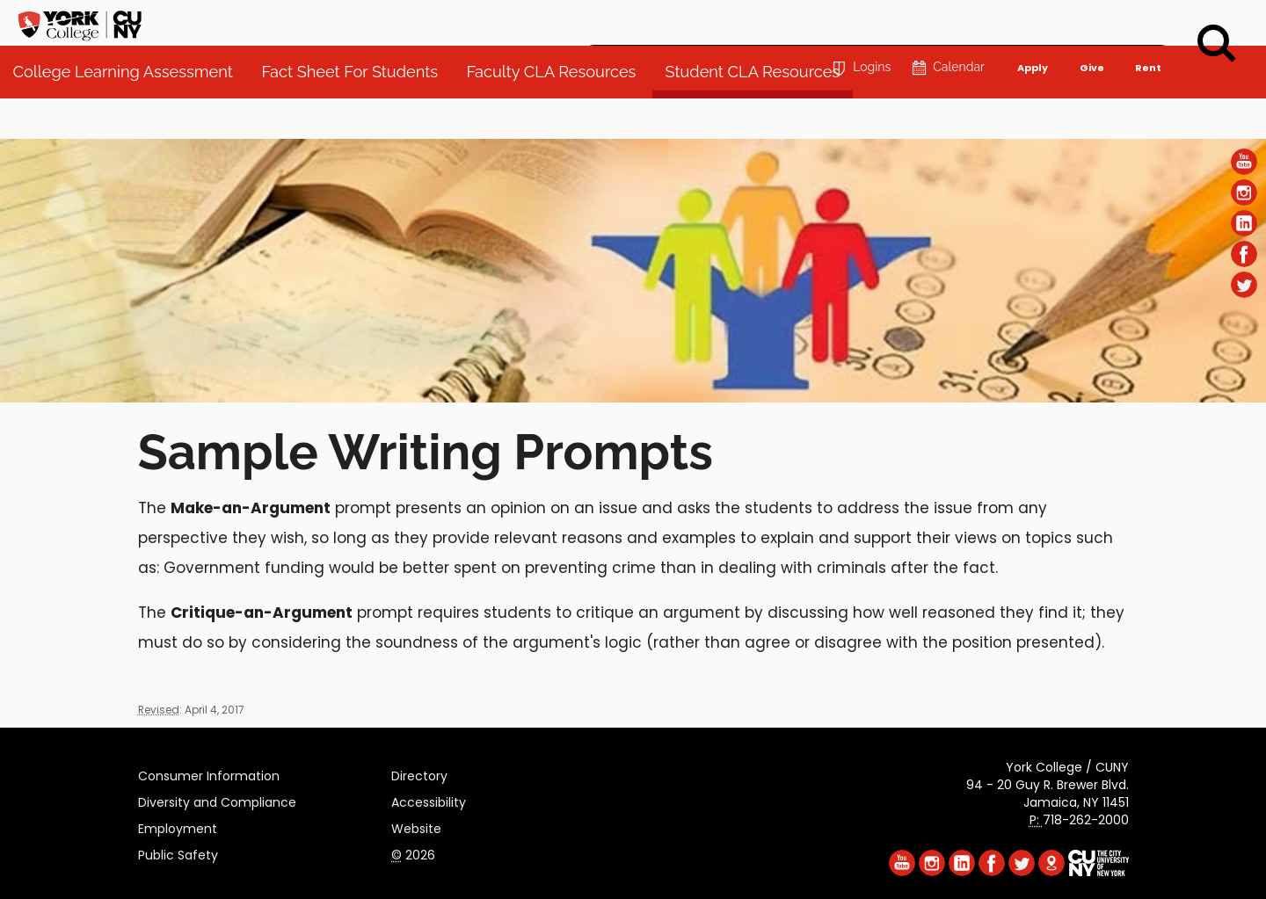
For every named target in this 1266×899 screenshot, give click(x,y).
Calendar (946, 23)
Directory (419, 773)
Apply (1031, 23)
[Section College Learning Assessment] (633, 398)
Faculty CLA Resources (560, 114)
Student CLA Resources (760, 114)
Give (1091, 23)
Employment (177, 826)
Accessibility (428, 800)
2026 (413, 852)
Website (416, 826)
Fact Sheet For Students (358, 114)
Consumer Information (209, 773)
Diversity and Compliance (217, 800)
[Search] (1216, 44)
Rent (1148, 23)
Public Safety (178, 852)
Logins (859, 23)
